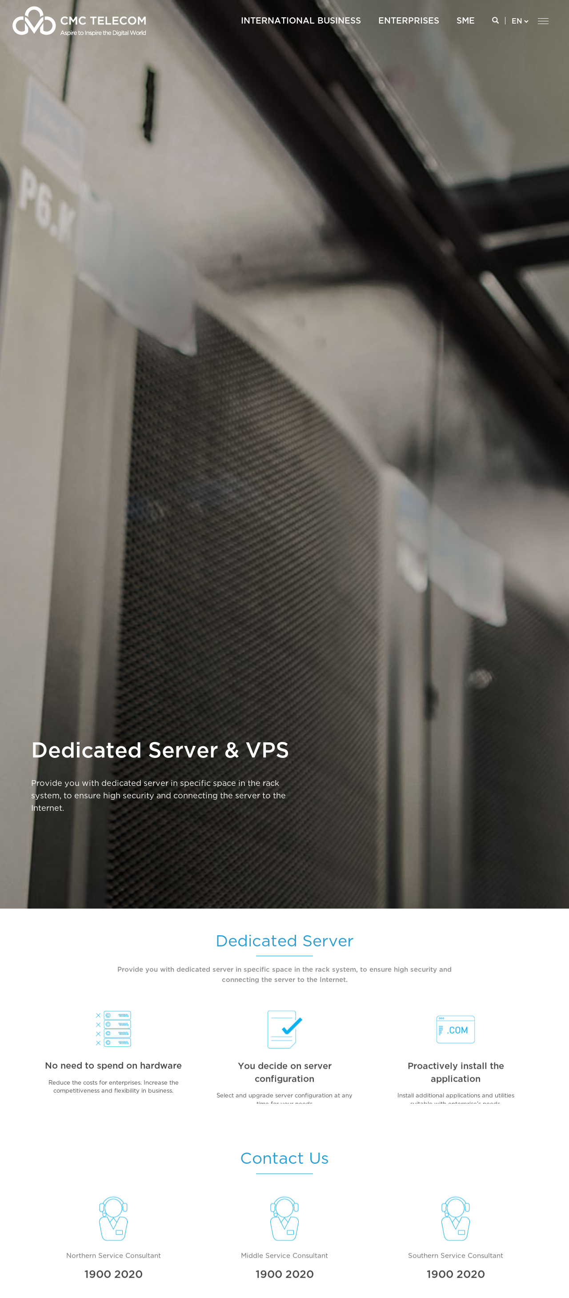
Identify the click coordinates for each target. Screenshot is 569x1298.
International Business (301, 21)
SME (466, 21)
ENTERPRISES (408, 21)
